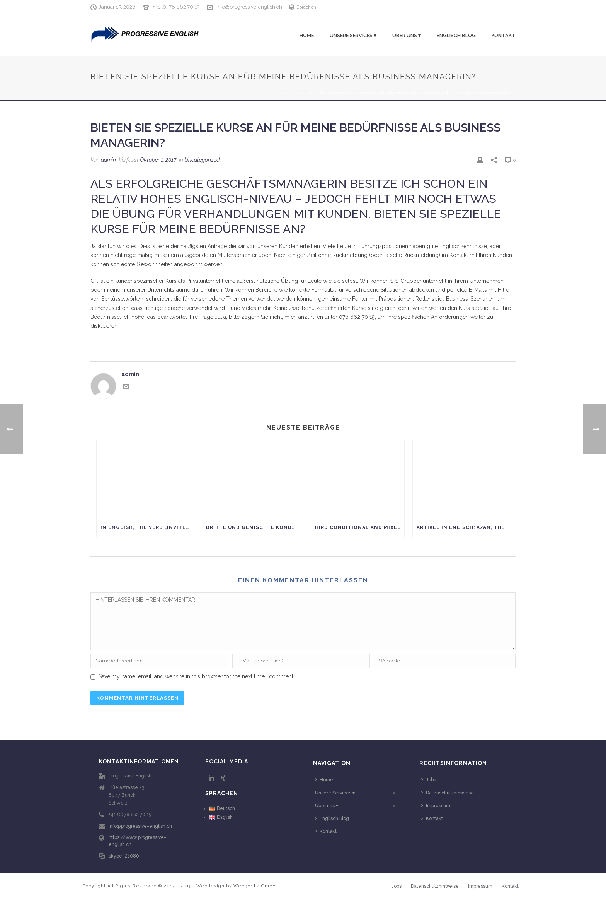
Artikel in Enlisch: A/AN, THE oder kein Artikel (463, 527)
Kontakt (504, 35)
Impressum (435, 805)
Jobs (428, 779)
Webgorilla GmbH (254, 885)
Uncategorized (202, 160)
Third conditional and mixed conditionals (357, 527)
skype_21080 (124, 856)
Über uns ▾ (406, 35)
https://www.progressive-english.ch (137, 841)
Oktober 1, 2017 (158, 160)
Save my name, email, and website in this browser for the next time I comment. (196, 676)
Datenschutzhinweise (447, 793)
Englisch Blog (456, 35)
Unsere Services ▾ (353, 35)
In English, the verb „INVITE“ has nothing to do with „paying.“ (147, 527)
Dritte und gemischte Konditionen (252, 527)
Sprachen (302, 7)
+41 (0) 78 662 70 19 (176, 7)
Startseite (289, 93)
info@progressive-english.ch (249, 7)
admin (108, 160)
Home (307, 35)
